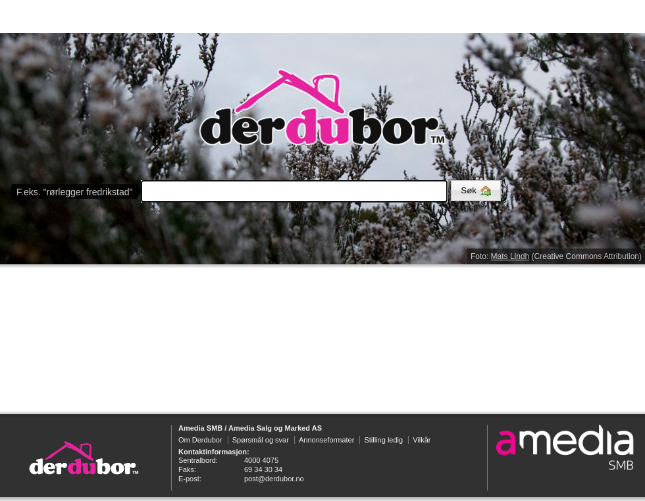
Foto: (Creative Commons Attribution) (556, 256)
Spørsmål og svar (260, 440)
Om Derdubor (200, 440)
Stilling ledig (383, 440)
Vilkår (421, 440)
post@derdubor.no (274, 479)
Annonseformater (326, 440)
